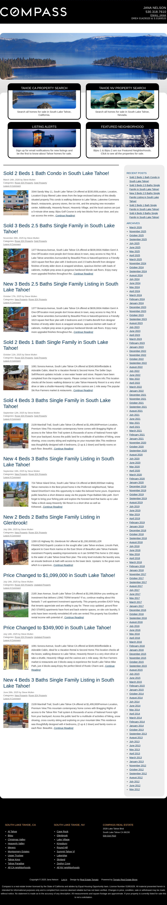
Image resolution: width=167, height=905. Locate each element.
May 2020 (134, 466)
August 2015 (136, 670)
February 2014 (137, 721)
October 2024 (136, 267)
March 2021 (135, 430)
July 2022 (134, 371)
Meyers (12, 847)
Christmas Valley (16, 839)
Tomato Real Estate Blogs (125, 880)
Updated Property (42, 585)
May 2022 (134, 379)
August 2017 (136, 586)
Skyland (61, 859)
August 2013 (136, 737)
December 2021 (137, 395)
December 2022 (137, 351)
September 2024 (138, 271)
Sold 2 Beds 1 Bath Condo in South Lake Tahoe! (56, 173)
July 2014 (134, 701)
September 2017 (138, 582)
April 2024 (134, 291)
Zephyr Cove (63, 863)
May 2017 (134, 598)
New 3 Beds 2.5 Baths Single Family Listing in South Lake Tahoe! (144, 197)
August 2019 (136, 502)
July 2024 (134, 279)
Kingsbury (62, 843)
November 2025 (137, 231)
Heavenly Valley (16, 843)
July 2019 (134, 506)
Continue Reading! (65, 215)
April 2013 (134, 753)
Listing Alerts (44, 126)
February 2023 (137, 343)
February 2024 (137, 299)
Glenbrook (62, 835)
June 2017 (134, 594)
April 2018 (134, 558)
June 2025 (134, 247)
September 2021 (138, 407)
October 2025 (136, 235)
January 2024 (136, 303)
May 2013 (134, 749)
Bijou (10, 835)
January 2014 (136, 725)
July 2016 (134, 626)
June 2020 (134, 462)
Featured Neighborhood (122, 126)
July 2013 (134, 741)
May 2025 (134, 251)
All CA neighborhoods (19, 867)
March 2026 (135, 227)
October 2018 (136, 534)
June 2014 (134, 705)
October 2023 (136, 315)
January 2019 (136, 526)
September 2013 (138, 733)
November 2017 (137, 574)
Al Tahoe (12, 831)
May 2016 (134, 634)
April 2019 (134, 518)
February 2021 (137, 434)
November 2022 (137, 355)
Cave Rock (62, 831)
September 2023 (138, 319)
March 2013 (135, 757)
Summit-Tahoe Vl (66, 851)
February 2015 (137, 685)
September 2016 (138, 618)
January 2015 (136, 689)
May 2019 (134, 514)
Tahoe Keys (14, 859)
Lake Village (63, 839)
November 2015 (137, 658)
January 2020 (136, 482)
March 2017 (135, 602)
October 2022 (136, 359)
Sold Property (40, 183)
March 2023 (135, 339)
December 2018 (137, 530)
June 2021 (134, 419)
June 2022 (134, 375)
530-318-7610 (109, 836)
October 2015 (136, 662)
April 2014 (134, 713)
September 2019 (138, 498)
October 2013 (136, 729)
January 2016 (136, 650)
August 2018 (136, 542)
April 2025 (134, 255)
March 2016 (135, 642)
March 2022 (135, 387)
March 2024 (135, 295)
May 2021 (134, 423)
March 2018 (135, 562)
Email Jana (158, 15)
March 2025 (135, 259)
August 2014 (136, 697)
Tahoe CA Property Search (44, 88)
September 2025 (138, 239)
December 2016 (137, 610)
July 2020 (134, 458)
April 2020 (134, 470)
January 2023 (136, 347)
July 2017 (134, 590)
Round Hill (62, 847)
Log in (64, 880)
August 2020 (136, 454)
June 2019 (134, 510)
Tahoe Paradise (16, 863)
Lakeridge (62, 855)
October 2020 (136, 446)
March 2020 (135, 474)
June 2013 (134, 745)
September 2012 (138, 773)
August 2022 (136, 367)
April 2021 (134, 427)
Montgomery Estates (18, 851)
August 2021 (136, 411)
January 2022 (136, 391)
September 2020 (138, 450)
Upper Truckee (15, 855)
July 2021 (134, 415)
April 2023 (134, 335)
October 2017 (136, 578)
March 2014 (135, 717)
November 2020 (137, 442)
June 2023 (134, 331)
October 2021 (136, 403)
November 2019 (137, 490)
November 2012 (137, 765)
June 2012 (134, 785)
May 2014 (134, 709)
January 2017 (136, 606)
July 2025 (134, 243)
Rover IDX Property (24, 183)
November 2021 (137, 399)
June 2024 (134, 283)
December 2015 (137, 654)
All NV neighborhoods (68, 867)
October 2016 (136, 614)
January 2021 (136, 438)
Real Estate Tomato (89, 880)
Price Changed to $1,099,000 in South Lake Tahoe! (59, 575)
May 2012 (134, 789)
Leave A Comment (12, 186)
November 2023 (137, 311)
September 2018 (138, 538)
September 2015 (138, 666)
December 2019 (137, 486)
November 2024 (137, 263)
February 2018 (137, 566)
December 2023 (137, 307)
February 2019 (137, 522)
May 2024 (134, 287)
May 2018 (134, 554)
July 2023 (134, 327)
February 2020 (137, 478)
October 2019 (136, 494)
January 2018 (136, 570)
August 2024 (136, 275)
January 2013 (136, 761)
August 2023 (136, 323)
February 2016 (137, 646)
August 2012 (136, 777)
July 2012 (134, 781)
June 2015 (134, 678)
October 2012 (136, 769)
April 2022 (134, 383)
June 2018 (134, 550)
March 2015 (135, 682)
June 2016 (134, 630)
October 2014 (136, 693)
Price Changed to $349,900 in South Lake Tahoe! (57, 627)
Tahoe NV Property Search (122, 88)
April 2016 (134, 638)
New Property (21, 299)
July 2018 (134, 546)
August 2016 (136, 622)
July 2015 (134, 674)
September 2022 (138, 363)
